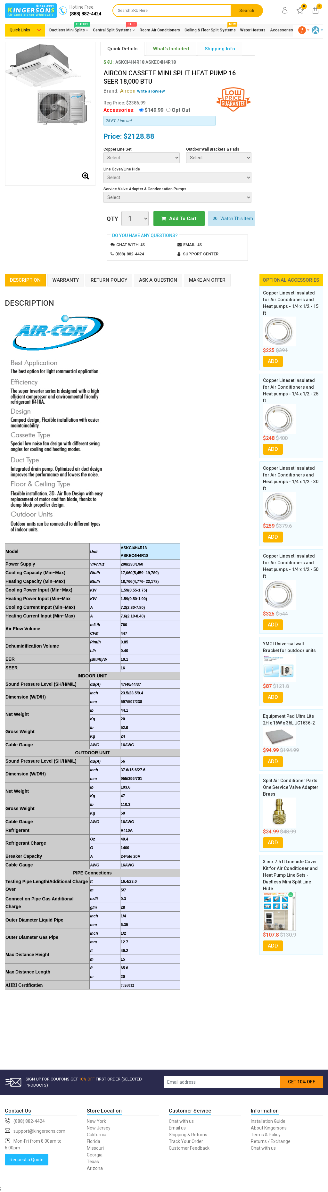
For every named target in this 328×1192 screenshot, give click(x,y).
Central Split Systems (114, 28)
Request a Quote (27, 1159)
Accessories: (119, 110)
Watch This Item (227, 218)
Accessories (281, 30)
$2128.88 (138, 136)
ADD (273, 361)
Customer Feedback (189, 1147)
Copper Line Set (117, 149)
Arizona (95, 1168)
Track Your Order (186, 1141)
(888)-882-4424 (129, 253)
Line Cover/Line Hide (121, 169)
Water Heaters (253, 30)
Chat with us (130, 244)
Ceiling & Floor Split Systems (210, 28)
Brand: (119, 91)
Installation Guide (268, 1120)
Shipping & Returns (188, 1134)
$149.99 (154, 110)
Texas (93, 1161)
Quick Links (20, 30)
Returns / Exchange (271, 1141)
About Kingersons (269, 1127)
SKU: (108, 62)
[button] (304, 30)
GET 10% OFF (301, 1081)
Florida (93, 1141)
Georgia (94, 1154)
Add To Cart (176, 218)
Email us (192, 244)
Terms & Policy (266, 1134)
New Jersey (99, 1127)
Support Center (200, 253)
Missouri (95, 1147)
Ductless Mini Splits (68, 28)
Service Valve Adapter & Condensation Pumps (144, 189)
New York (96, 1120)
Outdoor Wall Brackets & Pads (212, 149)
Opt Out (181, 110)
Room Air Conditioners (160, 30)
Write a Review (151, 91)
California (96, 1134)
